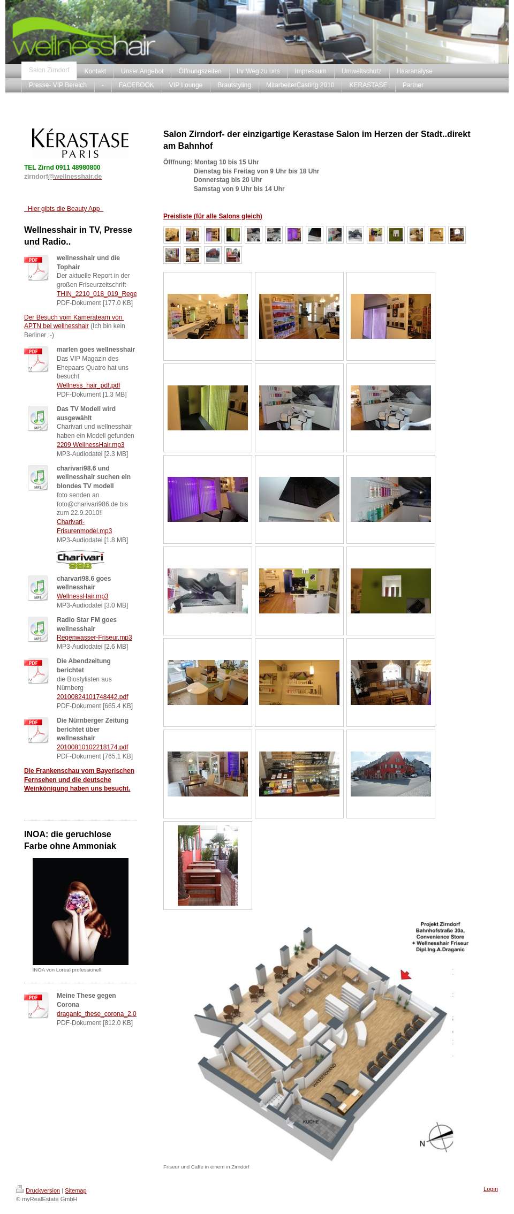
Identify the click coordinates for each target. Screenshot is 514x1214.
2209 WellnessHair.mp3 (91, 445)
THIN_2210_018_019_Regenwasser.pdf (114, 294)
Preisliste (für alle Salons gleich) (212, 216)
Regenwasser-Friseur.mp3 (94, 637)
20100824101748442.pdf (92, 697)
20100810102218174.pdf (92, 747)
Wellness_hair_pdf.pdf (88, 385)
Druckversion (38, 1190)
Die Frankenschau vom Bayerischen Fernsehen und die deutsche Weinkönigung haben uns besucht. (79, 780)
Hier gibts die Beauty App (63, 209)
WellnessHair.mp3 (82, 596)
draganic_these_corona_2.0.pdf (102, 1014)
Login (490, 1189)
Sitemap (75, 1190)
